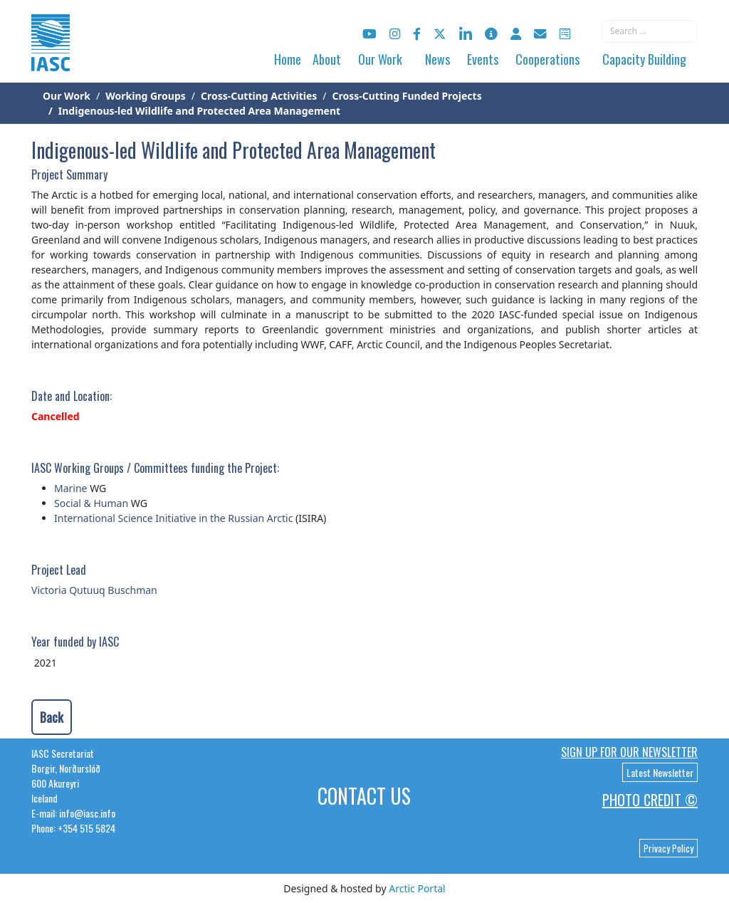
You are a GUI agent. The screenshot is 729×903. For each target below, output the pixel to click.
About (327, 59)
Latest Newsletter (659, 772)
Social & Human (91, 503)
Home (287, 59)
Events (482, 59)
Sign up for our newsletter (629, 752)
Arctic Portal (417, 888)
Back (51, 717)
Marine (71, 488)
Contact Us (364, 795)
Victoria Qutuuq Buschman (94, 590)
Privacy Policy (668, 848)
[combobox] (649, 31)
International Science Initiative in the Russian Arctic (173, 518)
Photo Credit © (650, 799)
